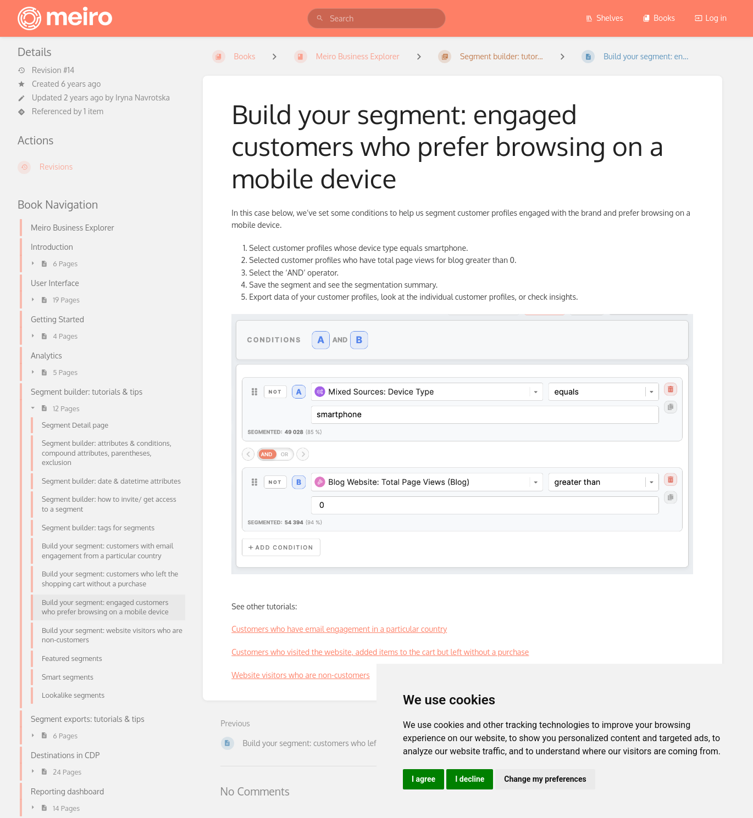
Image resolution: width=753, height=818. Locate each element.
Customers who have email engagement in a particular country (339, 629)
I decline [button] (469, 779)
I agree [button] (423, 779)
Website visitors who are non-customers (300, 675)
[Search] (320, 18)
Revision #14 (46, 70)
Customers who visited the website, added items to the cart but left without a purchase (380, 652)
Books (659, 18)
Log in (711, 18)
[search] (376, 18)
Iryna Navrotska (142, 97)
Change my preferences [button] (545, 779)
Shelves (604, 18)
